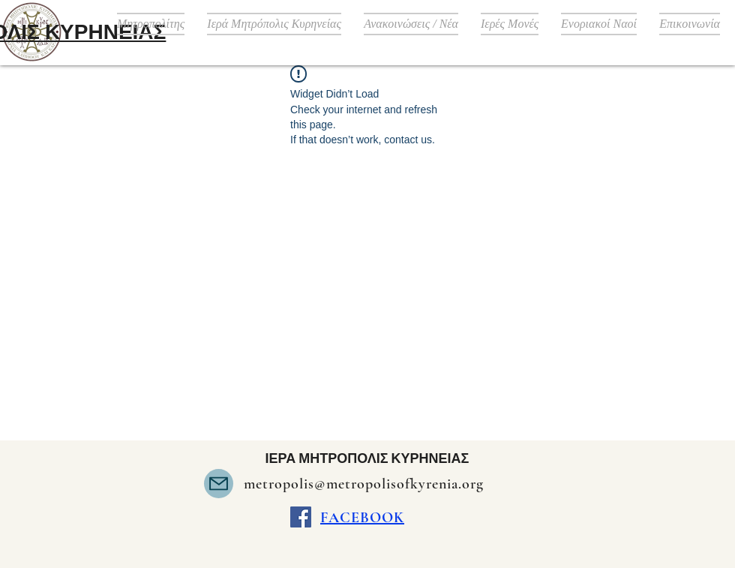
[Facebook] (300, 516)
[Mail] (218, 483)
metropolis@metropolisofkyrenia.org (364, 484)
